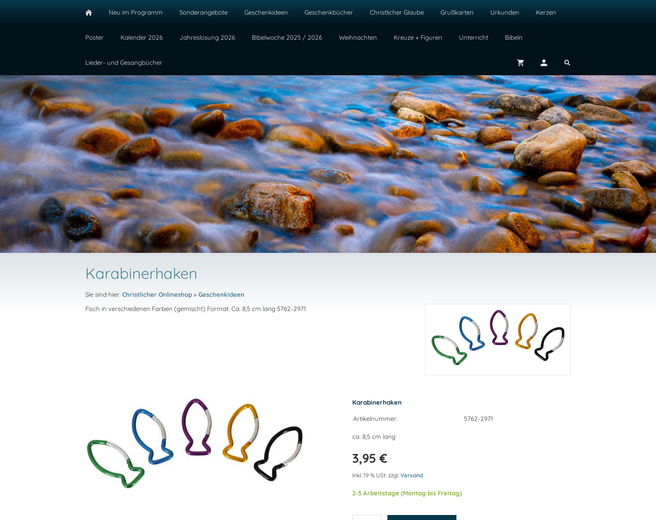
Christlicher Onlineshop (157, 294)
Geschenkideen (221, 294)
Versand (411, 475)
